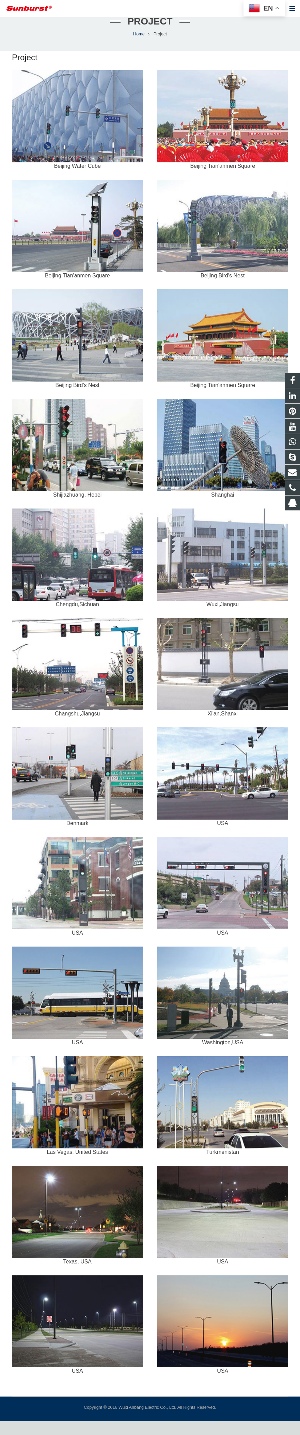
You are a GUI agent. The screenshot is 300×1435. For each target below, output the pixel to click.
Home (139, 47)
